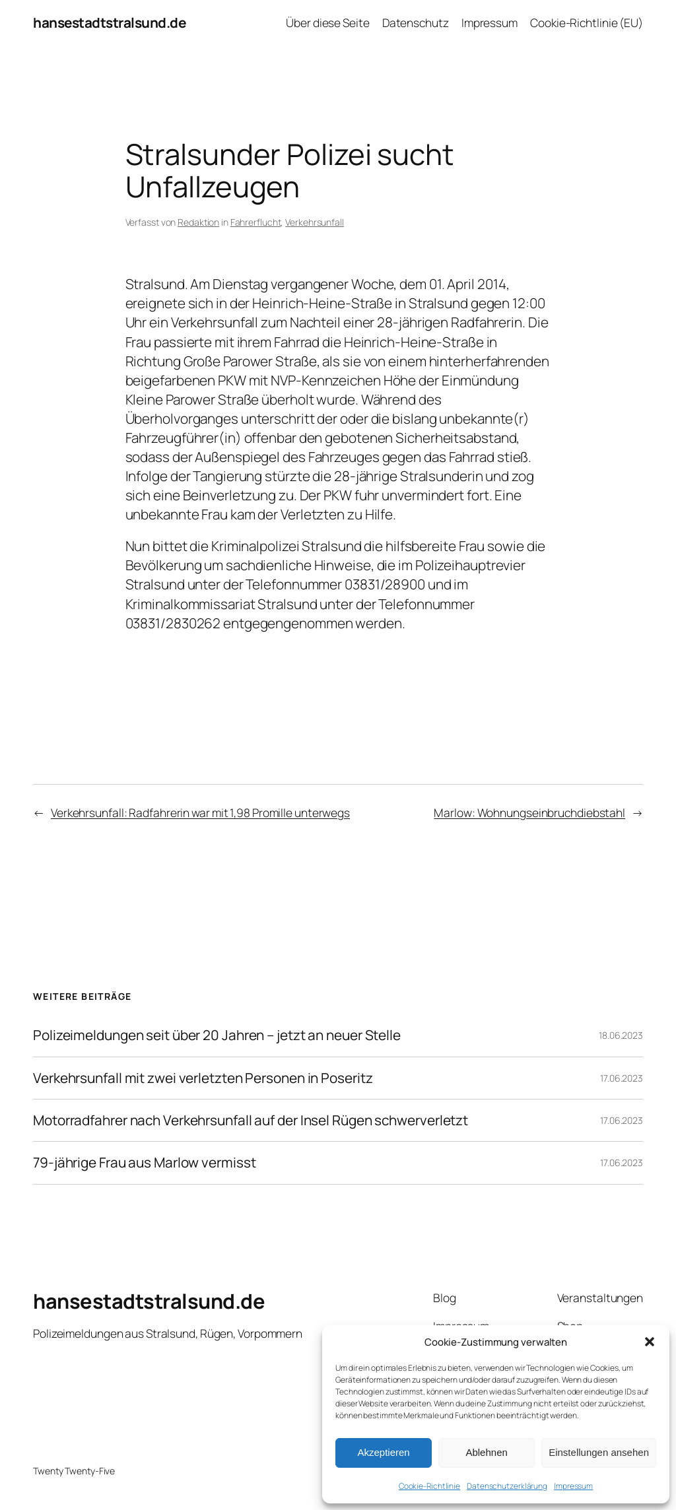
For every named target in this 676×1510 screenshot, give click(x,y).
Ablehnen (486, 1452)
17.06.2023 (621, 1078)
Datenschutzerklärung (507, 1486)
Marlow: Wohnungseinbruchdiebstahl (529, 812)
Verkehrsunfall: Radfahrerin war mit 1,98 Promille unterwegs (200, 812)
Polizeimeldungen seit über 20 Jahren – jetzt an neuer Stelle (217, 1035)
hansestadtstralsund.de (109, 22)
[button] (649, 1341)
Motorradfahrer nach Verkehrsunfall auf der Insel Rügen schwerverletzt (250, 1120)
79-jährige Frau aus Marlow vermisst (144, 1162)
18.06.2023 (621, 1035)
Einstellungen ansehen (599, 1452)
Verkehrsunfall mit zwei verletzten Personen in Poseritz (203, 1078)
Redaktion (198, 222)
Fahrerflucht (255, 222)
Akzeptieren (383, 1452)
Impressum (573, 1486)
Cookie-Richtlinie (429, 1486)
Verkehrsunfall (314, 222)
